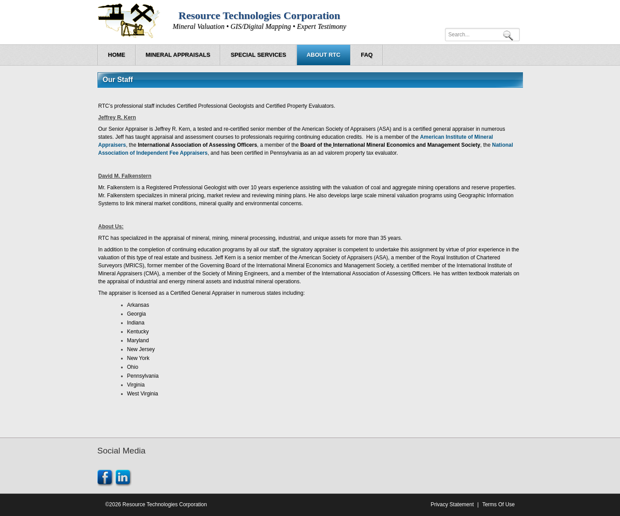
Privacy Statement (452, 504)
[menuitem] (178, 55)
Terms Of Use (498, 504)
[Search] (482, 34)
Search (510, 35)
